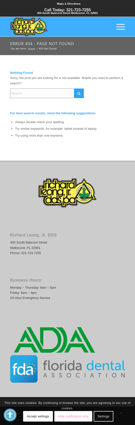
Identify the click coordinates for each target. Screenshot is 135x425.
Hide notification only (73, 416)
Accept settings (38, 416)
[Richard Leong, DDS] (56, 27)
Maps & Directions (69, 3)
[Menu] (118, 27)
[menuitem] (69, 4)
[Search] (47, 93)
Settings (103, 416)
